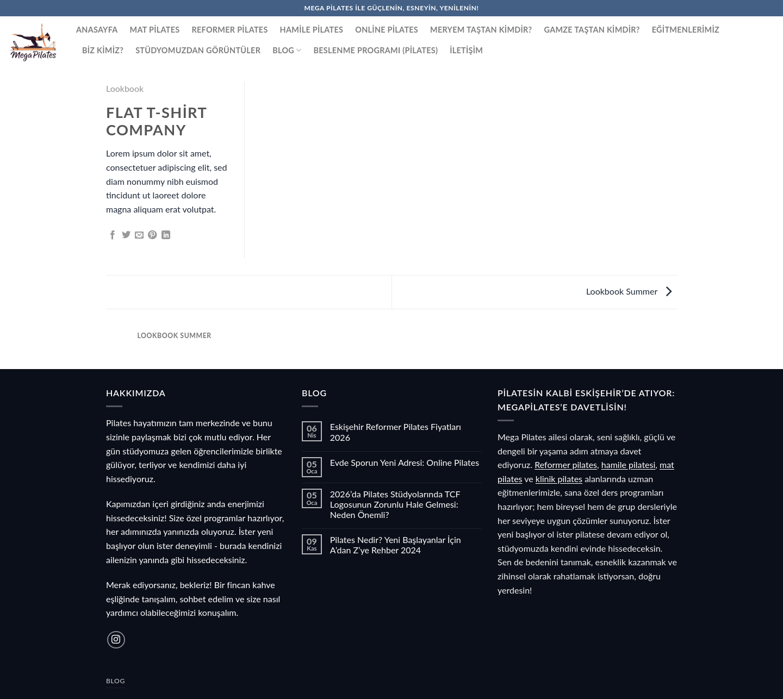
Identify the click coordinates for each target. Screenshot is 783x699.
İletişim (466, 50)
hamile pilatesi (628, 464)
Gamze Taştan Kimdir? (592, 29)
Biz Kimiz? (102, 50)
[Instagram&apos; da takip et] (116, 640)
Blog (286, 50)
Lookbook (125, 88)
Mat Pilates (155, 29)
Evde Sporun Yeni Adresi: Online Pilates (404, 462)
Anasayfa (97, 29)
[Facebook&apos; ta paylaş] (112, 235)
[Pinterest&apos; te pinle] (152, 235)
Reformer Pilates (229, 29)
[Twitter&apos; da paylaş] (126, 235)
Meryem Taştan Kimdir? (481, 29)
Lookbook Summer (629, 291)
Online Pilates (386, 29)
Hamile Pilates (312, 29)
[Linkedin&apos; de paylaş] (165, 235)
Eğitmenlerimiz (685, 29)
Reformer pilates (566, 464)
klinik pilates (559, 478)
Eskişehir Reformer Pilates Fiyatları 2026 (395, 431)
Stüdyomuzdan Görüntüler (197, 50)
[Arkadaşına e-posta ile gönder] (139, 235)
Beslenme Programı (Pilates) (376, 50)
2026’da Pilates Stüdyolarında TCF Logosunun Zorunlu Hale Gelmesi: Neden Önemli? (395, 504)
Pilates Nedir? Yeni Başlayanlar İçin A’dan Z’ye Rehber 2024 (395, 544)
